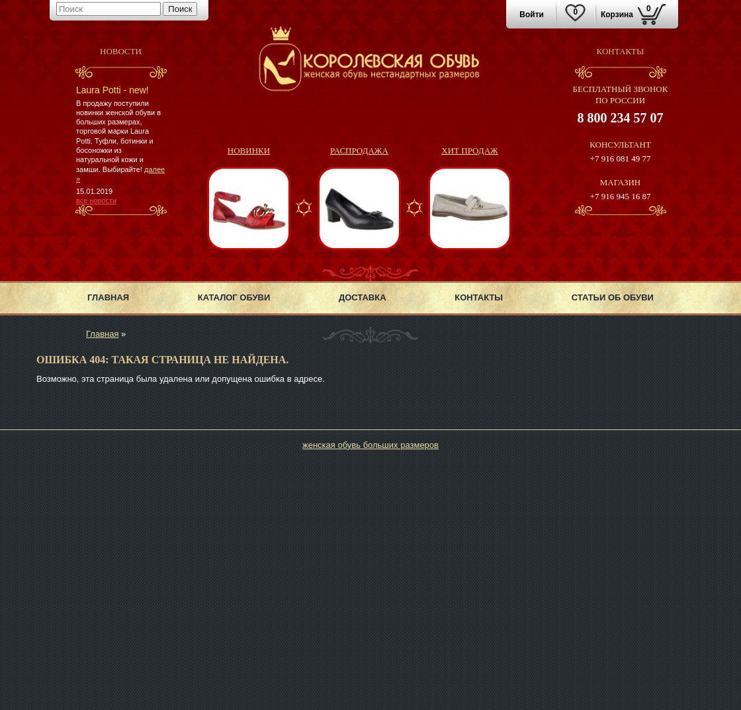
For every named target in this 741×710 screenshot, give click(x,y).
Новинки (249, 150)
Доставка (362, 297)
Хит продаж (469, 150)
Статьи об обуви (613, 297)
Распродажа (359, 150)
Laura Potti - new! (112, 90)
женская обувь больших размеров (370, 445)
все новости (96, 200)
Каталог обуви (234, 297)
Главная (108, 297)
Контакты (479, 297)
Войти (531, 14)
